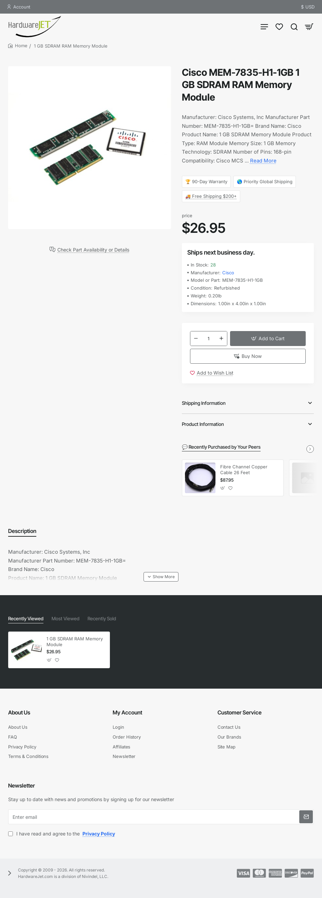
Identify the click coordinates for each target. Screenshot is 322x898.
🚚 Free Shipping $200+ (211, 196)
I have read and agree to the (62, 833)
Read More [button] (263, 160)
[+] (221, 338)
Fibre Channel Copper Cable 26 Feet (243, 469)
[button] (268, 338)
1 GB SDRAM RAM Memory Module (74, 641)
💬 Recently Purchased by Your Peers (221, 447)
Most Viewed (65, 618)
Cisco (228, 272)
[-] (196, 338)
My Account (127, 712)
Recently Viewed (25, 618)
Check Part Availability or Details (93, 249)
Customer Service (239, 712)
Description (22, 531)
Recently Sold (102, 618)
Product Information (203, 424)
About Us (19, 712)
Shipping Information (204, 403)
